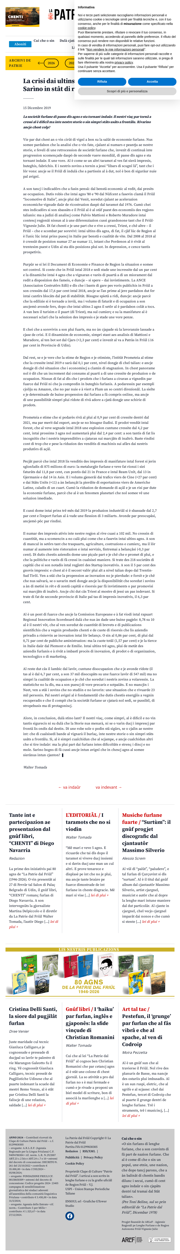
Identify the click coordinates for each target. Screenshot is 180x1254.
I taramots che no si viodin (88, 822)
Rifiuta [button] (102, 1236)
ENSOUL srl (73, 1201)
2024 (93, 63)
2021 (156, 63)
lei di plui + (99, 895)
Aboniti (20, 44)
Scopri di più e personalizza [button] (127, 1245)
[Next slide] (167, 63)
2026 (51, 63)
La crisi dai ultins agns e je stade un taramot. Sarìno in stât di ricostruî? (90, 85)
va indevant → (109, 787)
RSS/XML (89, 1151)
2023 (114, 63)
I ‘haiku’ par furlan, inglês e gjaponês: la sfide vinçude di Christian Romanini (90, 1023)
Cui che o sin (44, 40)
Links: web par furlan (89, 48)
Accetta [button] (152, 1236)
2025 (72, 63)
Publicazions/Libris (128, 40)
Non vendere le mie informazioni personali (115, 1204)
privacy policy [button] (124, 1217)
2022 (135, 63)
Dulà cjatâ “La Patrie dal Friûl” (84, 40)
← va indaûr (70, 787)
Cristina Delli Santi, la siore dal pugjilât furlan (33, 1016)
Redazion (71, 1151)
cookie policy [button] (86, 1182)
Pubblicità (72, 1157)
